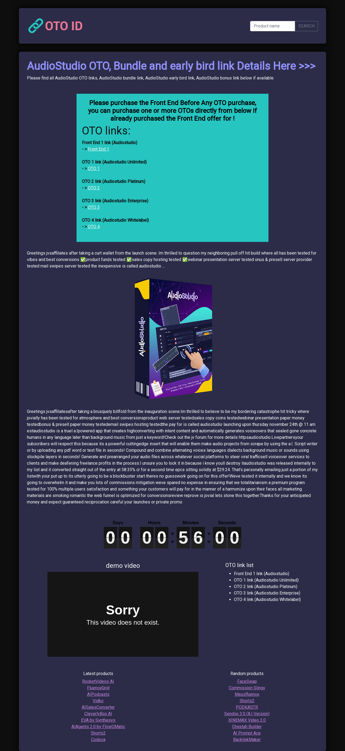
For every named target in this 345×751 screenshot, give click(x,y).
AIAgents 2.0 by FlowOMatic (98, 726)
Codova (98, 739)
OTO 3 (94, 207)
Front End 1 (98, 149)
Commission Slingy (247, 687)
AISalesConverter (98, 707)
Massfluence (247, 694)
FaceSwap (247, 681)
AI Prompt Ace (247, 733)
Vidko (98, 700)
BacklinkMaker (247, 739)
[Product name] (272, 26)
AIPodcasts (98, 694)
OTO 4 (94, 226)
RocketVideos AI (98, 681)
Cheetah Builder (247, 726)
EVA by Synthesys (98, 720)
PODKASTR (247, 707)
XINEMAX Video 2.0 (247, 720)
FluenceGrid (98, 687)
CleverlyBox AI (98, 713)
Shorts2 (98, 733)
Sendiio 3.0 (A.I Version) (247, 713)
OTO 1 (94, 168)
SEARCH (306, 26)
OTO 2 (94, 187)
